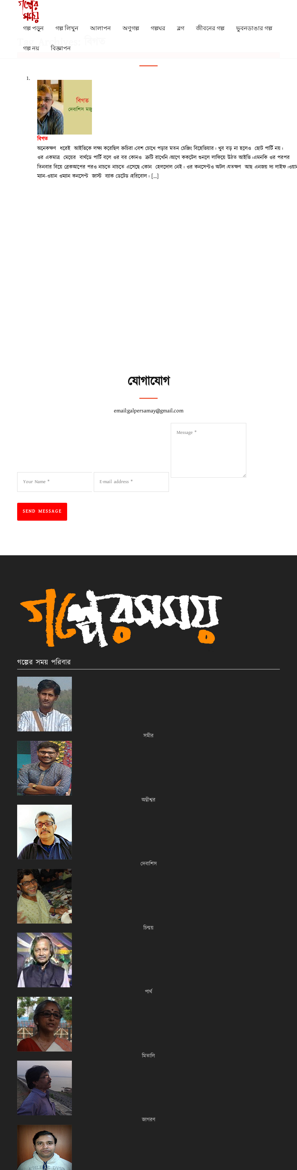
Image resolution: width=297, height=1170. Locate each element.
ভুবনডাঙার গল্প (254, 28)
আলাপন (100, 28)
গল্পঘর (158, 28)
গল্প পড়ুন (33, 28)
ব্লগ (180, 28)
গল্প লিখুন (66, 28)
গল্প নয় (31, 48)
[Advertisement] (153, 319)
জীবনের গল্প (210, 28)
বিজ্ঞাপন (61, 48)
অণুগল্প (131, 28)
